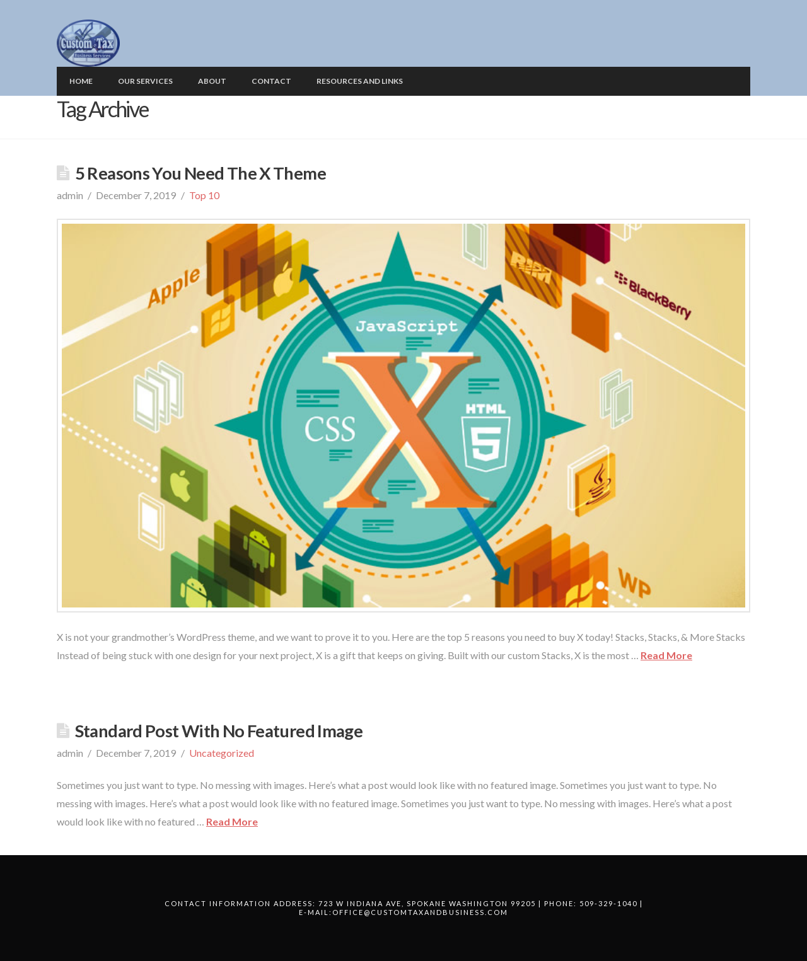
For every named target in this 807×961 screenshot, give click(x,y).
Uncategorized (221, 753)
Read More (666, 655)
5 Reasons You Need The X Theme (200, 173)
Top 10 (204, 195)
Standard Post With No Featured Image (219, 730)
